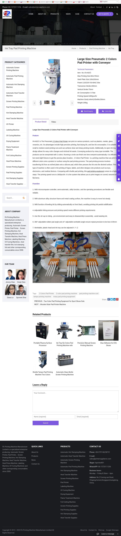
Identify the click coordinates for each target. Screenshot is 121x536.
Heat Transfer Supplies (14, 184)
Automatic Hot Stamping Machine (15, 85)
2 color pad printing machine (66, 293)
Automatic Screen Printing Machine (12, 69)
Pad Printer (64, 482)
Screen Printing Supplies (15, 167)
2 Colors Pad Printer (60, 141)
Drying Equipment (12, 141)
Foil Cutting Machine (13, 155)
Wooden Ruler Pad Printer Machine (53, 304)
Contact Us (35, 464)
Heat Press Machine (13, 161)
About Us (34, 452)
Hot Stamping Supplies (14, 178)
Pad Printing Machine (14, 107)
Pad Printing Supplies (14, 172)
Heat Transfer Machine (14, 118)
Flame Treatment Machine (12, 148)
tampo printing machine (42, 297)
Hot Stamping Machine (14, 113)
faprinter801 (99, 463)
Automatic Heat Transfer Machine (15, 94)
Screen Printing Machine (15, 101)
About (92, 7)
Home (31, 14)
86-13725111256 (104, 467)
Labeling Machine (12, 130)
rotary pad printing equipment (64, 297)
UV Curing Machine (13, 135)
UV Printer (10, 124)
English (104, 1)
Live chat (107, 111)
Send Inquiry (87, 111)
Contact (99, 7)
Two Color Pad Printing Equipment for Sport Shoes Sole (64, 301)
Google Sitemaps (112, 530)
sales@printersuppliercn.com (39, 7)
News (33, 460)
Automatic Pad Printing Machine (14, 77)
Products (34, 456)
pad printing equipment (95, 171)
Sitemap (101, 530)
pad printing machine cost (88, 293)
